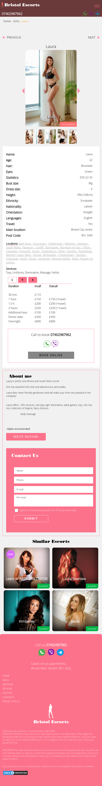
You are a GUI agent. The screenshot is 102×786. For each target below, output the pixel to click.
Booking (8, 684)
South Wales (14, 247)
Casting (7, 692)
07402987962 (12, 13)
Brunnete (86, 166)
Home (7, 21)
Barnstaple (52, 247)
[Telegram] (97, 13)
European (86, 200)
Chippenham (66, 255)
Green (88, 171)
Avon (28, 244)
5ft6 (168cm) (84, 195)
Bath (22, 244)
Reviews (7, 688)
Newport (28, 247)
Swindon (82, 244)
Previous (14, 37)
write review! (26, 437)
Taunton (81, 255)
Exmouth (25, 251)
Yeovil (24, 259)
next (91, 37)
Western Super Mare (19, 255)
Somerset (44, 259)
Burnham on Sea (70, 247)
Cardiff (39, 247)
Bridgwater (50, 255)
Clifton (86, 247)
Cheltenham (55, 244)
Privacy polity (11, 701)
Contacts (8, 697)
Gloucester (40, 244)
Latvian (88, 206)
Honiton (72, 251)
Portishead (85, 251)
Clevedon (12, 251)
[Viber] (91, 13)
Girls (16, 21)
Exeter (36, 251)
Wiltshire (70, 244)
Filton (62, 251)
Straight (87, 212)
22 (90, 160)
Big (90, 183)
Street (33, 259)
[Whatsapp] (85, 13)
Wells (75, 259)
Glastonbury (49, 251)
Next (77, 88)
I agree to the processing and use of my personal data (47, 510)
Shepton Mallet (61, 259)
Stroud (37, 255)
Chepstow (12, 259)
